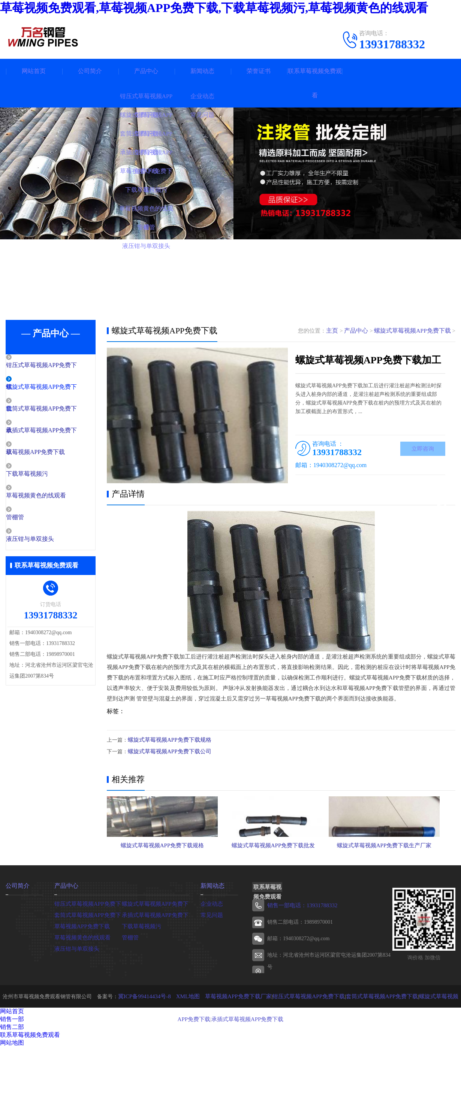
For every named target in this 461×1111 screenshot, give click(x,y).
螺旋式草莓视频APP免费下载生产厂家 (399, 887)
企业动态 (211, 951)
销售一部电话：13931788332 (300, 953)
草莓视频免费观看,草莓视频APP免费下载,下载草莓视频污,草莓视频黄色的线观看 (214, 8)
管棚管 (31, 520)
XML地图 (182, 1044)
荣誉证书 (259, 71)
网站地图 (12, 1090)
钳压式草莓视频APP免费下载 (88, 951)
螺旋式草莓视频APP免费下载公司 (167, 751)
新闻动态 (202, 71)
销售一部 (12, 1066)
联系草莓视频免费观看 (315, 83)
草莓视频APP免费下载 (51, 454)
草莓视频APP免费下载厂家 (229, 1044)
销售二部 (12, 1074)
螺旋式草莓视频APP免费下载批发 (281, 887)
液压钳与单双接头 (45, 542)
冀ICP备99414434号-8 (140, 1044)
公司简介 (90, 71)
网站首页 (34, 71)
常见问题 (211, 962)
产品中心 (146, 71)
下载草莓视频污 (43, 476)
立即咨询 (422, 449)
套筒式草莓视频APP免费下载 (88, 962)
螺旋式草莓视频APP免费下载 (415, 331)
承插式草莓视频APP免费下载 (155, 962)
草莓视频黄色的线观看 (51, 498)
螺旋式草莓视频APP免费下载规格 (167, 739)
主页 (338, 331)
